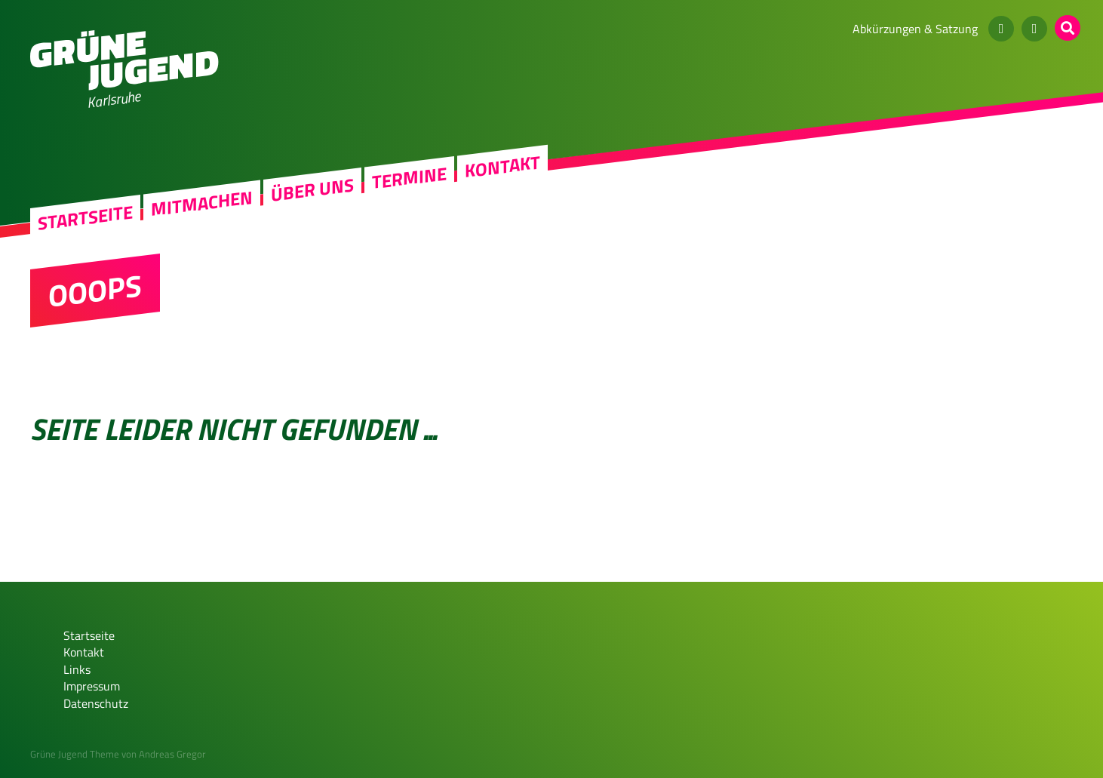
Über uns (312, 190)
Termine (409, 178)
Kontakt (502, 166)
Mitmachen (202, 203)
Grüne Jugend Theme (74, 753)
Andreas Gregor (172, 753)
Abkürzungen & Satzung (915, 28)
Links (77, 669)
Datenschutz (95, 703)
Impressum (91, 686)
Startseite (85, 217)
